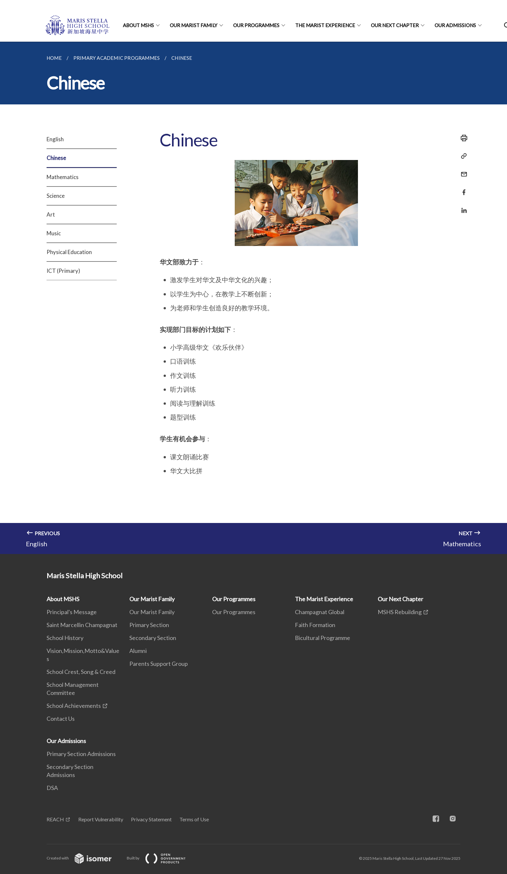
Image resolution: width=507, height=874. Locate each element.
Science (56, 195)
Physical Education (69, 252)
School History (65, 637)
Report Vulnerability (100, 819)
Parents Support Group (158, 663)
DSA (52, 787)
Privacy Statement (151, 819)
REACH (55, 819)
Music (54, 233)
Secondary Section (152, 637)
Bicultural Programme (322, 637)
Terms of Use (194, 819)
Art (51, 214)
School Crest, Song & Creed (81, 671)
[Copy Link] (462, 156)
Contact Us (61, 718)
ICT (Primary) (63, 270)
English (55, 139)
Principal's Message (72, 611)
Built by (161, 858)
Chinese (56, 158)
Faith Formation (315, 624)
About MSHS (138, 25)
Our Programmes (256, 25)
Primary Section (149, 624)
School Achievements (74, 705)
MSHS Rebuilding (400, 611)
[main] (253, 298)
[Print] (462, 138)
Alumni (138, 650)
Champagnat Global (319, 611)
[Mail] (462, 170)
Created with (84, 858)
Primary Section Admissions (81, 753)
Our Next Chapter (395, 25)
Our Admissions (455, 25)
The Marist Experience (325, 25)
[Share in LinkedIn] (462, 206)
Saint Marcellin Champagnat (82, 624)
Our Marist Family (193, 25)
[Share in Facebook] (462, 188)
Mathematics (63, 177)
